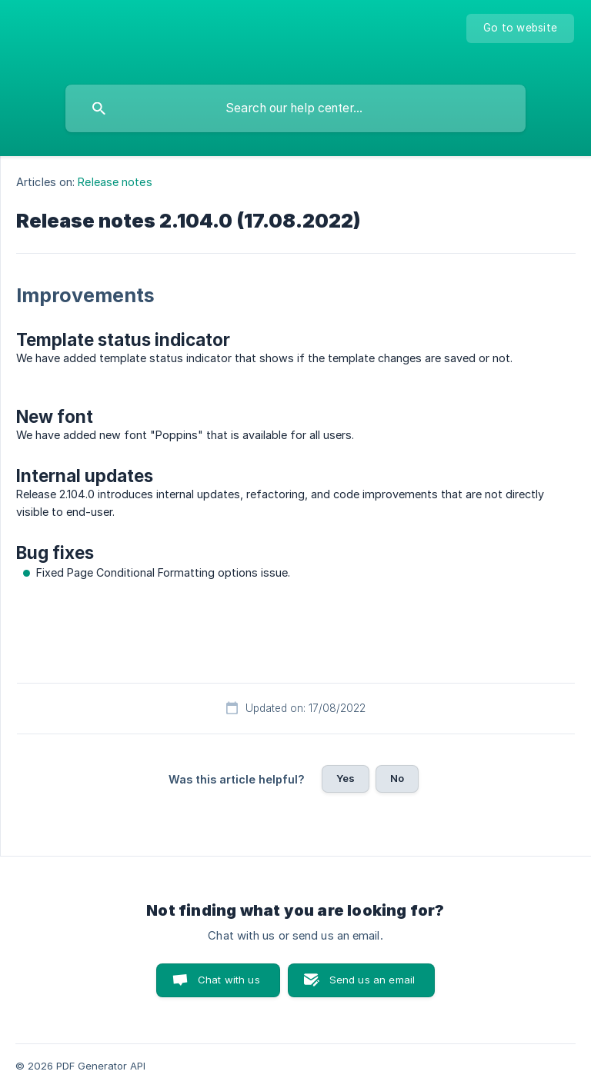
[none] (520, 28)
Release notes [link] (115, 181)
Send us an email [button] (372, 979)
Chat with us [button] (229, 979)
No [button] (397, 778)
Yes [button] (345, 778)
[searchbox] (295, 108)
